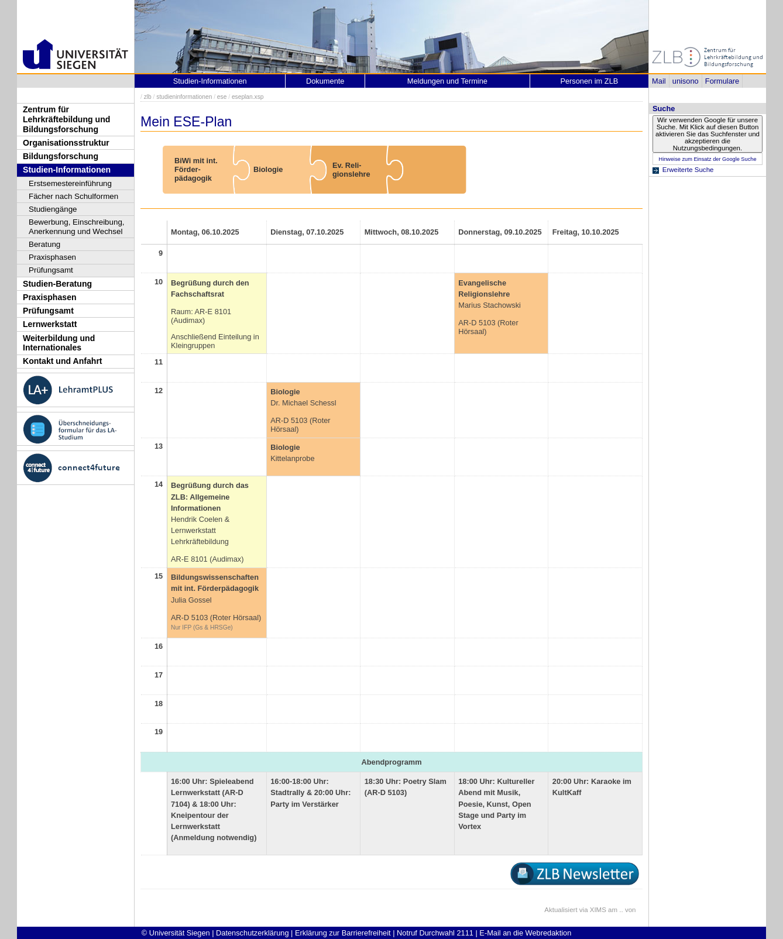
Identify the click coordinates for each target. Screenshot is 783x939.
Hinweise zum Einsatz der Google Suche (707, 159)
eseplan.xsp (248, 97)
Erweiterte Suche (688, 169)
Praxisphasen (52, 257)
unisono (685, 81)
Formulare (722, 81)
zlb (148, 97)
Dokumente (325, 81)
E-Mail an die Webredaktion (525, 932)
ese (222, 97)
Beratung (44, 244)
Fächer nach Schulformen (73, 196)
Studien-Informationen (67, 169)
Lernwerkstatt (50, 324)
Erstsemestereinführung (70, 183)
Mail (658, 81)
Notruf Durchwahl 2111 (435, 932)
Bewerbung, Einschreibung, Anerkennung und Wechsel (77, 227)
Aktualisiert (560, 909)
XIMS (598, 909)
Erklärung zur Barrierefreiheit (343, 932)
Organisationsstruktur (66, 142)
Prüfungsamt (51, 270)
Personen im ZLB (589, 81)
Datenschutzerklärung (252, 932)
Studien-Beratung (57, 283)
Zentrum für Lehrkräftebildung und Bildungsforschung (66, 119)
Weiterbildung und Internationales (59, 343)
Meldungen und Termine (447, 81)
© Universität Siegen (176, 932)
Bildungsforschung (60, 156)
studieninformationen (184, 97)
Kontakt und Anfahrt (62, 361)
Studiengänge (53, 209)
